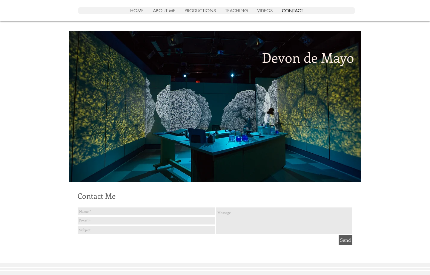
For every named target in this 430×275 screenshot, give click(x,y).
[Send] (345, 240)
